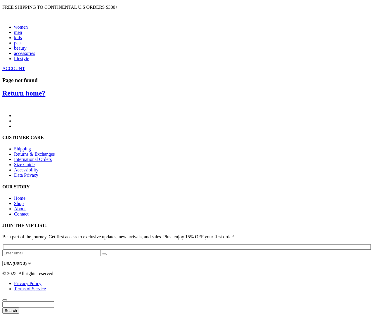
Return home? (23, 93)
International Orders (33, 159)
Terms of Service (30, 288)
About (20, 208)
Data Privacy (26, 175)
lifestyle (21, 58)
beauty (20, 48)
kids (18, 37)
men (18, 32)
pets (18, 42)
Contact (21, 213)
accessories (24, 53)
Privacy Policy (27, 283)
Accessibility (26, 169)
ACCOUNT (13, 68)
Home (19, 198)
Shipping (22, 148)
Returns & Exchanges (34, 154)
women (21, 27)
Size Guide (24, 164)
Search (11, 310)
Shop (19, 203)
